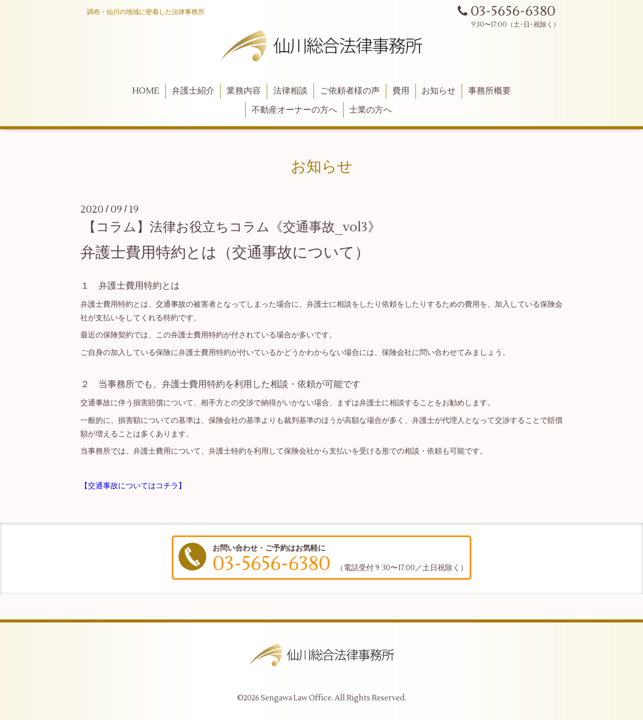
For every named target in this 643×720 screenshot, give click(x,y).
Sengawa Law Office (296, 698)
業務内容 (244, 91)
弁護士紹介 (193, 91)
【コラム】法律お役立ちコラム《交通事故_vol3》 (232, 227)
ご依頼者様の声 (350, 91)
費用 (400, 91)
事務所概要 (489, 91)
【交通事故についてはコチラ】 (133, 486)
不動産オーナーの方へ (294, 110)
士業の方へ (370, 110)
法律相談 (290, 91)
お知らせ (438, 91)
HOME (145, 91)
